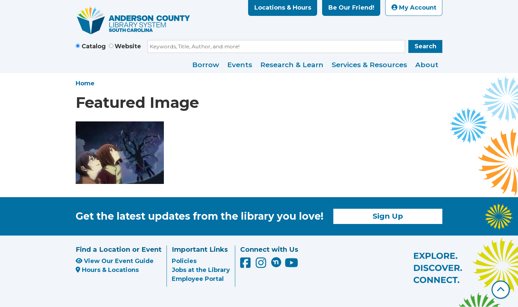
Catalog (94, 46)
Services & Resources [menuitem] (369, 65)
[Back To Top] (501, 290)
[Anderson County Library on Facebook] (246, 265)
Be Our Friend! (351, 7)
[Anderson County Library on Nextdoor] (276, 262)
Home (85, 83)
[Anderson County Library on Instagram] (262, 265)
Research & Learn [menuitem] (291, 65)
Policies (184, 261)
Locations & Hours (282, 7)
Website (128, 46)
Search (425, 46)
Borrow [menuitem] (205, 65)
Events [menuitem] (239, 65)
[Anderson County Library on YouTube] (291, 265)
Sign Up (388, 216)
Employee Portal (198, 279)
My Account (413, 7)
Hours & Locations (107, 270)
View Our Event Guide (115, 261)
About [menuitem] (426, 65)
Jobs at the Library (201, 270)
